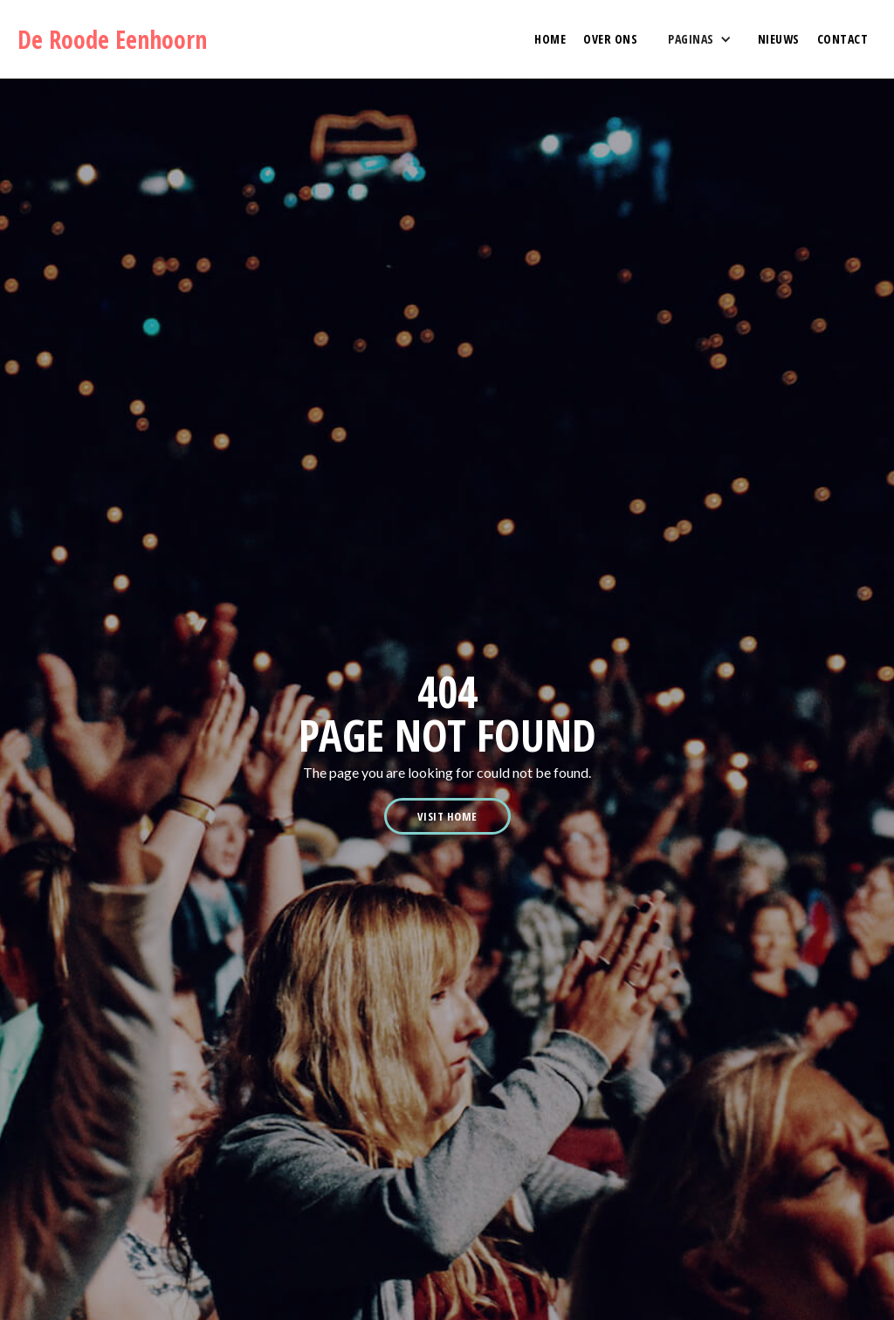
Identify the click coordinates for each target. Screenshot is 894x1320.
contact (843, 39)
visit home (447, 816)
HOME (550, 39)
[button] (697, 39)
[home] (119, 39)
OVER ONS (610, 39)
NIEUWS (779, 39)
